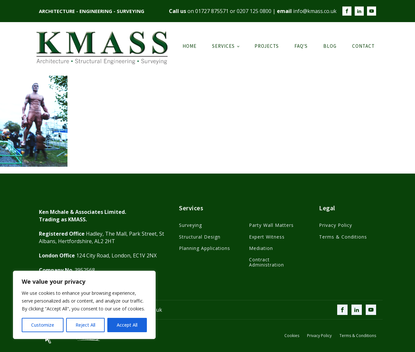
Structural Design (199, 236)
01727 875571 (212, 11)
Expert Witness (267, 236)
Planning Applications (204, 248)
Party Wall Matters (271, 225)
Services (223, 46)
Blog (330, 46)
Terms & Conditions (343, 236)
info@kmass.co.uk (315, 11)
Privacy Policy (335, 225)
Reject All (85, 325)
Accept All (127, 325)
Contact (363, 46)
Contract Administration (266, 262)
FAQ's (301, 46)
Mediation (261, 248)
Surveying (190, 225)
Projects (267, 46)
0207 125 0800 (254, 11)
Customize (42, 325)
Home (189, 46)
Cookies (291, 335)
